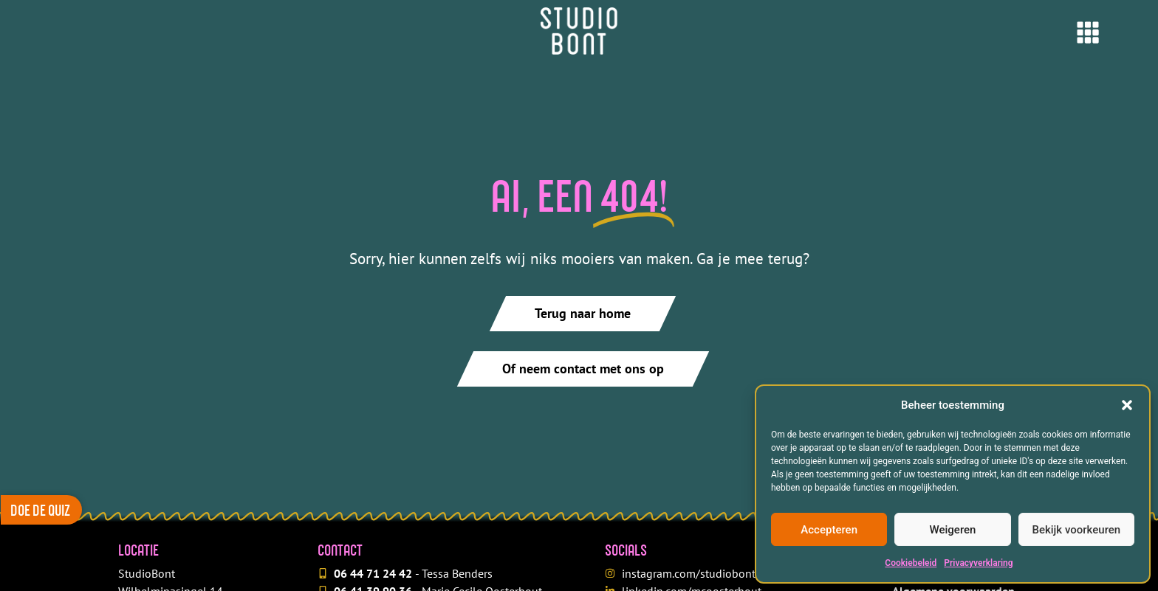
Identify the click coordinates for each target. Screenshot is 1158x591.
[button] (1127, 405)
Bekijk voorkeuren (1076, 529)
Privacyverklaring (978, 563)
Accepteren (829, 529)
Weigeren (953, 529)
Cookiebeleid (910, 563)
